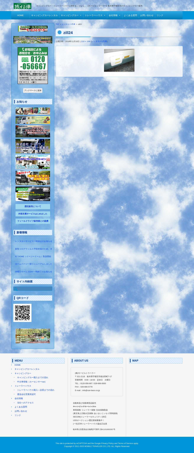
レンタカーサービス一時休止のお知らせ (33, 241)
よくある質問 (130, 15)
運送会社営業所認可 (26, 394)
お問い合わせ (147, 15)
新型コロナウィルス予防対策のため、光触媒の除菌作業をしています (47, 249)
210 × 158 (85, 41)
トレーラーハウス (94, 15)
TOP (57, 24)
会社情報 (113, 15)
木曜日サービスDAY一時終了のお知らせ (33, 272)
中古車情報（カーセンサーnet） (32, 382)
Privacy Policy (107, 443)
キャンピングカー (70, 15)
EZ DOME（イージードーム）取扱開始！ (34, 256)
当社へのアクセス (25, 403)
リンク (160, 15)
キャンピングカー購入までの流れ (32, 377)
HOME (20, 15)
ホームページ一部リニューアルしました (33, 264)
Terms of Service (125, 443)
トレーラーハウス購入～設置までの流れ (35, 390)
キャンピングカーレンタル (44, 15)
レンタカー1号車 (68, 24)
